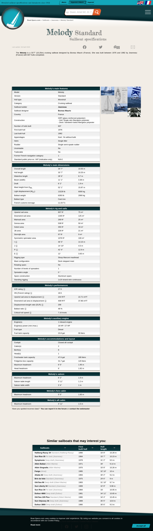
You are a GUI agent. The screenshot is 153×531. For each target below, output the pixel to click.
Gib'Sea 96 (51, 482)
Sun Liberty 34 (50, 486)
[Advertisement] (76, 72)
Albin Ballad (46, 464)
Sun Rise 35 (48, 456)
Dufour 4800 (48, 493)
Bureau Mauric (64, 111)
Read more (35, 525)
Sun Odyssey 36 (51, 501)
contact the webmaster (79, 409)
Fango (40, 471)
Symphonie (49, 460)
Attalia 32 (48, 475)
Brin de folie (49, 479)
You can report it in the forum (54, 409)
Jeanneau (62, 107)
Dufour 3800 (48, 505)
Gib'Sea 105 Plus (53, 497)
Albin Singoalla (47, 468)
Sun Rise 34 (48, 490)
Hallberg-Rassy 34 (54, 453)
